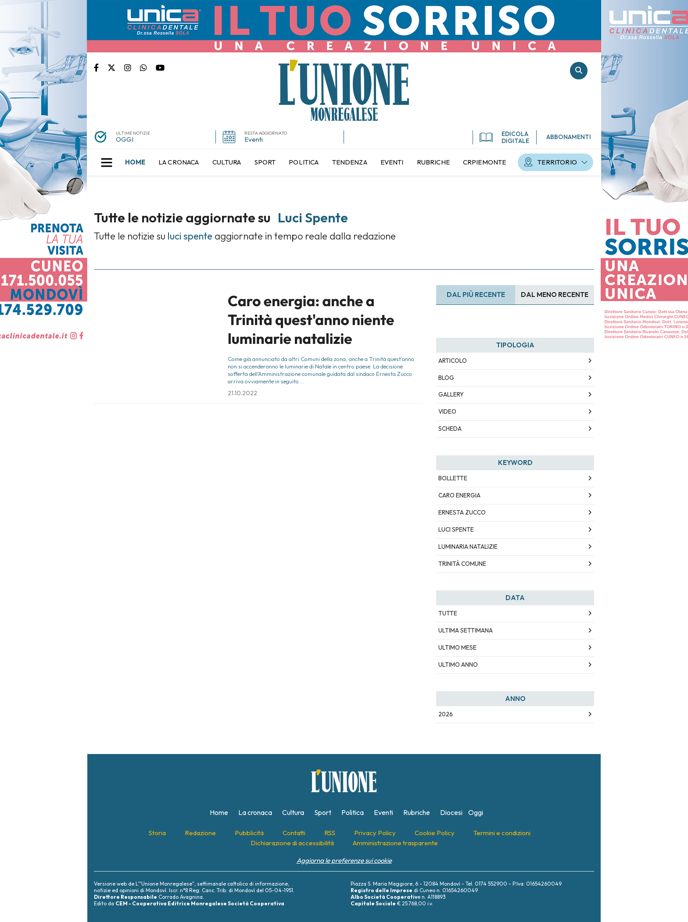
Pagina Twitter (116, 67)
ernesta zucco (462, 512)
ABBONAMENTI (568, 137)
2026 (445, 714)
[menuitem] (135, 162)
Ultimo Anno (458, 664)
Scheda (450, 428)
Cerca (579, 70)
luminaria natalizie (468, 546)
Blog (446, 378)
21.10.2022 (242, 393)
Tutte (447, 613)
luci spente (456, 529)
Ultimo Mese (457, 647)
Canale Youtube (160, 67)
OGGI (124, 139)
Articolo (452, 361)
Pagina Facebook (101, 67)
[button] (106, 162)
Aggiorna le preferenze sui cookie (344, 860)
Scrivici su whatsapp (148, 67)
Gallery (451, 394)
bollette (452, 478)
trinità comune (462, 564)
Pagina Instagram (132, 67)
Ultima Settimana (465, 630)
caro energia (459, 495)
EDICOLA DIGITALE (504, 137)
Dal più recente (476, 294)
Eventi (253, 139)
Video (447, 411)
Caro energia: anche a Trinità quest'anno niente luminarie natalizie (311, 320)
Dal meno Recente (554, 294)
